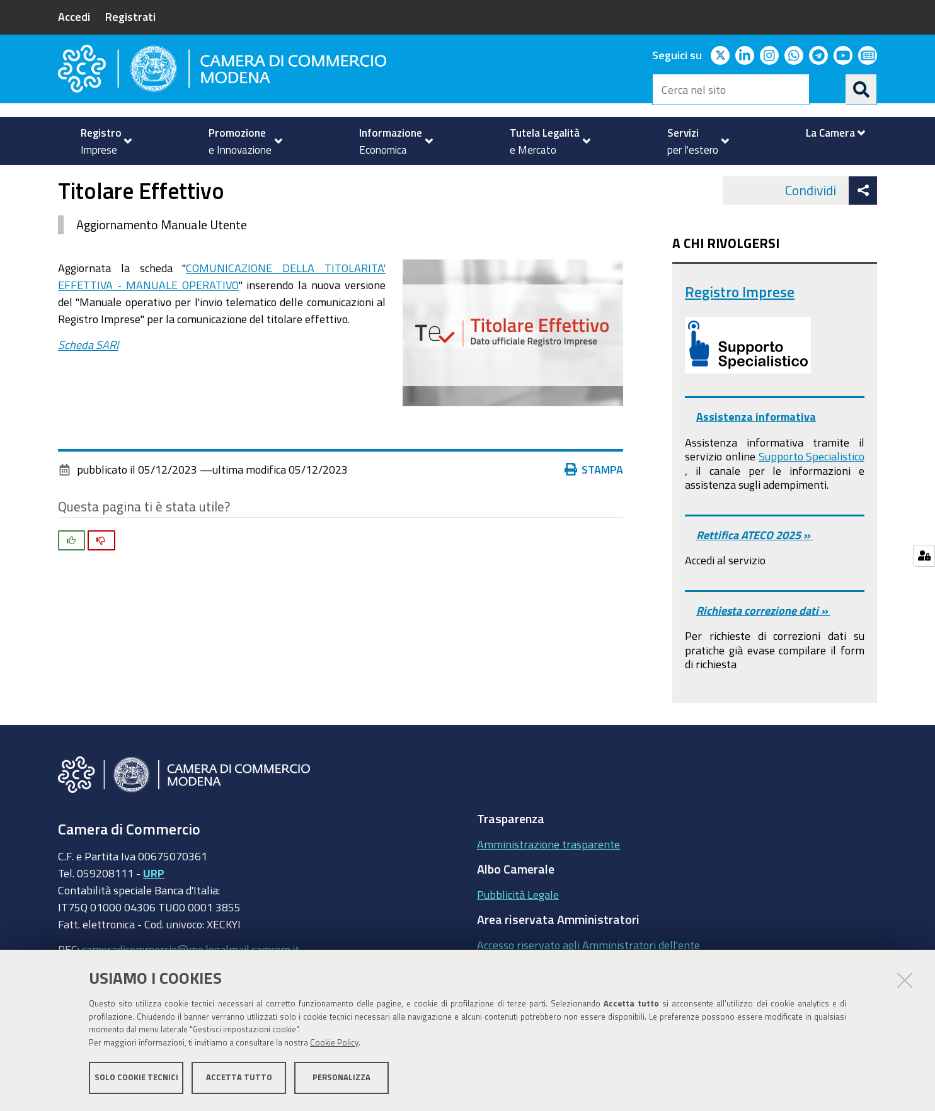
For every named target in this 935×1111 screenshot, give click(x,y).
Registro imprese (123, 178)
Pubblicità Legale (518, 929)
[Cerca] (861, 89)
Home (66, 178)
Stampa (594, 504)
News (424, 178)
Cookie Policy (334, 1043)
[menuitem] (100, 141)
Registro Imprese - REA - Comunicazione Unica (288, 178)
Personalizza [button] (341, 1078)
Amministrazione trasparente (548, 879)
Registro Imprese (739, 327)
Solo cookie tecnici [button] (136, 1078)
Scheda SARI (88, 379)
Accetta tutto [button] (239, 1078)
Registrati (130, 16)
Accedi (74, 16)
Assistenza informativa (756, 452)
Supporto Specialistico (811, 492)
